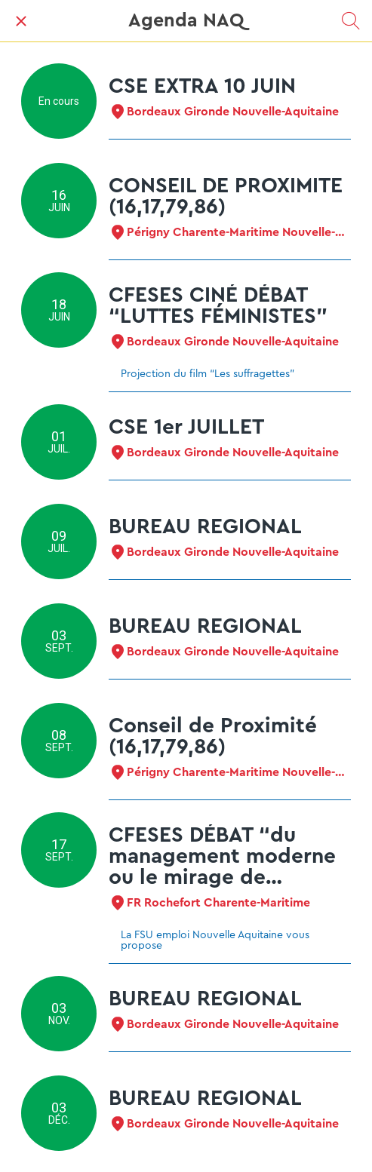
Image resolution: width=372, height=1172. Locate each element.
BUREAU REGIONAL (205, 526)
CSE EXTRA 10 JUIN (202, 86)
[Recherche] (351, 21)
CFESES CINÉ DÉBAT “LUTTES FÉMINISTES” (218, 305)
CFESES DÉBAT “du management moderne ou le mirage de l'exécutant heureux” (222, 856)
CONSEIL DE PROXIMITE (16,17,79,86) (226, 196)
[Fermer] (21, 21)
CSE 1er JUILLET (186, 426)
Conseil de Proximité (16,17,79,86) (213, 736)
